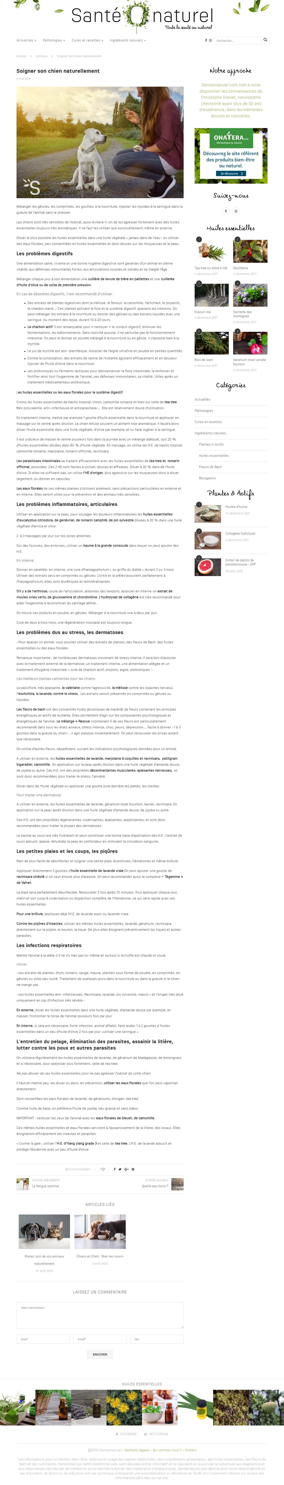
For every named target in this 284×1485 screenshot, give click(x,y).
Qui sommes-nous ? (167, 1450)
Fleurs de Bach (210, 467)
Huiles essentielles (214, 456)
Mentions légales (137, 1450)
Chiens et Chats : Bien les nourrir (100, 1256)
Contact (190, 1450)
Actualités (25, 40)
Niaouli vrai (203, 312)
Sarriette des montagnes (242, 314)
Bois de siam (204, 360)
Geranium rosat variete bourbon (249, 362)
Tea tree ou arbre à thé (211, 268)
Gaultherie (240, 268)
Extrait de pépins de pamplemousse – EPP (240, 562)
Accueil (21, 56)
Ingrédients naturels (126, 40)
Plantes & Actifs (211, 444)
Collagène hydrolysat (240, 533)
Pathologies (52, 40)
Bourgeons (207, 478)
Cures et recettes (86, 40)
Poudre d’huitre (236, 507)
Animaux (42, 56)
